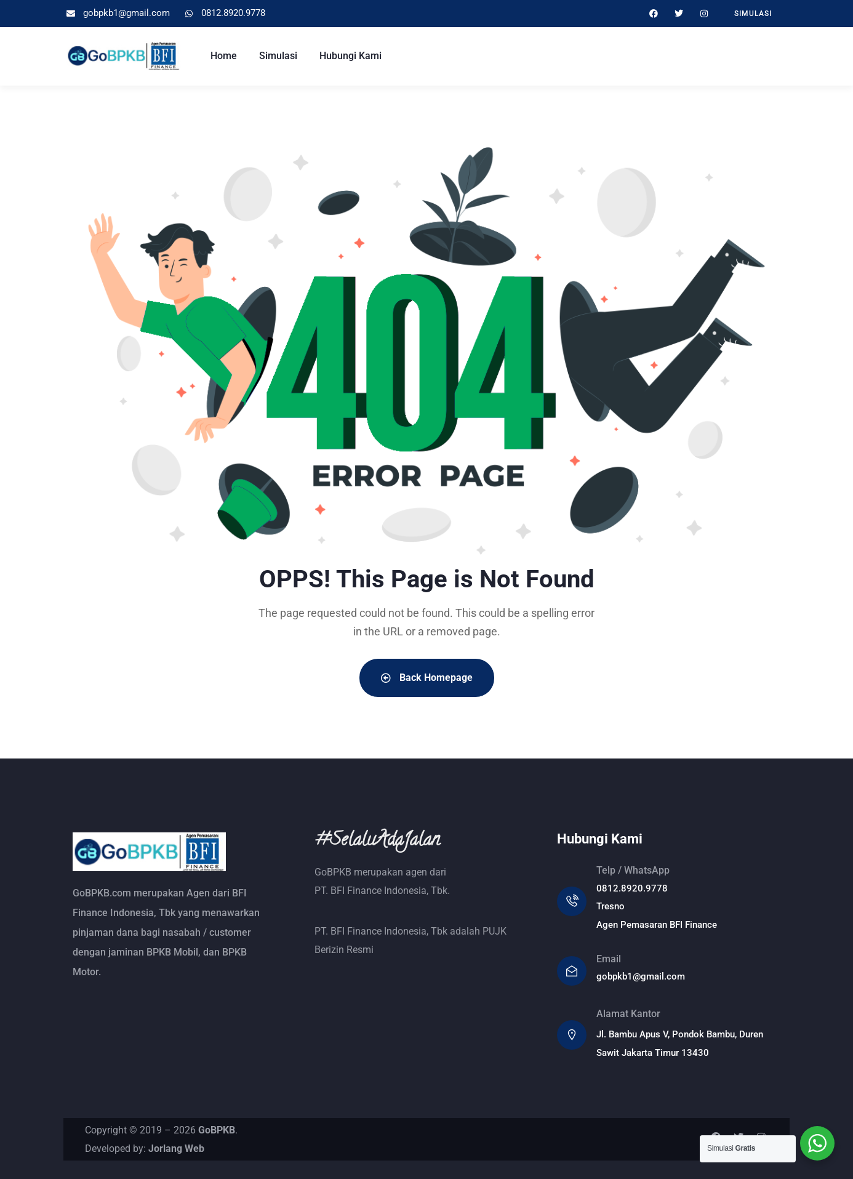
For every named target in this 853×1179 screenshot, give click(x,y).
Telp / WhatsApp (633, 870)
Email (608, 959)
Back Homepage (427, 677)
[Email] (572, 971)
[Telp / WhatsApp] (572, 901)
